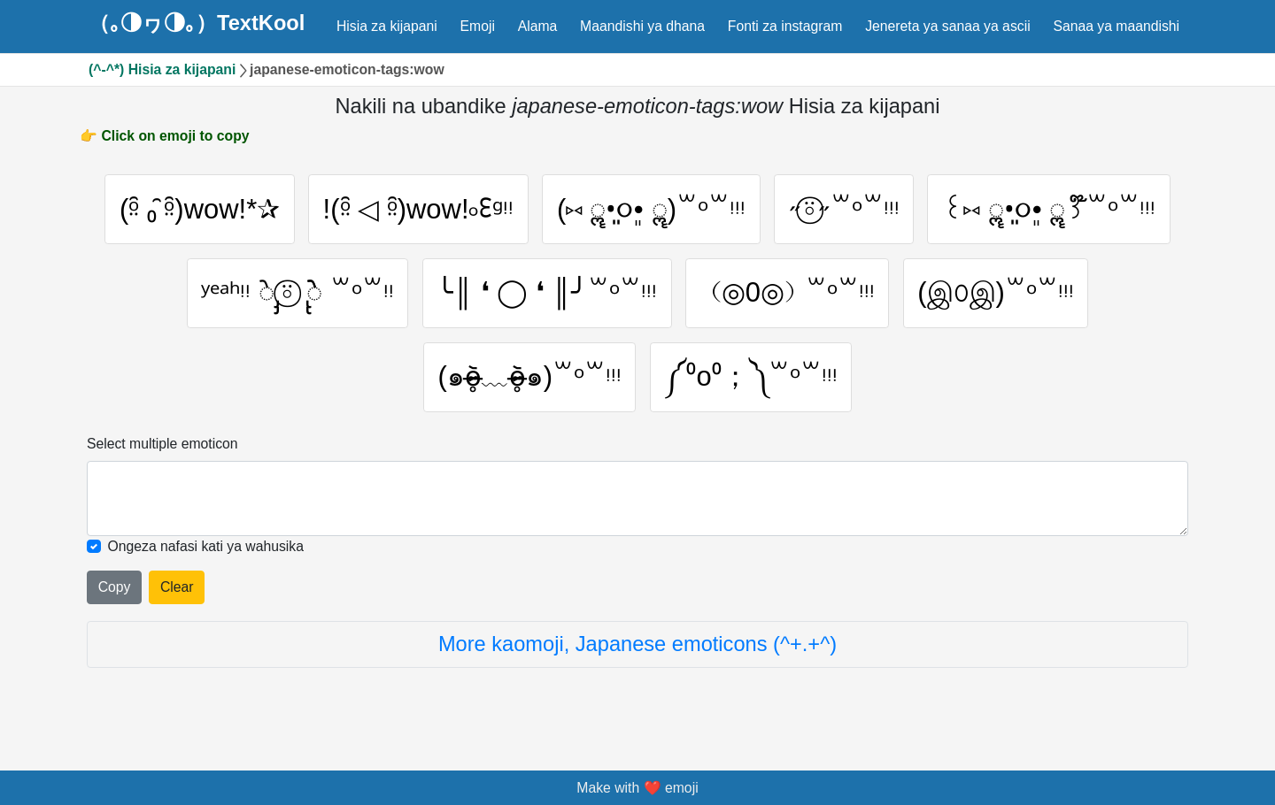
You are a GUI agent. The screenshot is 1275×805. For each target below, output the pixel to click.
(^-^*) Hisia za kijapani (162, 69)
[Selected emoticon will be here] (637, 502)
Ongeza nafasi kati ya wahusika (206, 550)
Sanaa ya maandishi (1116, 26)
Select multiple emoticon (162, 448)
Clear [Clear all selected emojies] (177, 591)
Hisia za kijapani (386, 26)
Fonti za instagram (785, 26)
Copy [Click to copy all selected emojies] (114, 591)
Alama (538, 26)
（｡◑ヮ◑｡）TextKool (197, 23)
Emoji (477, 26)
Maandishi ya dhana (642, 26)
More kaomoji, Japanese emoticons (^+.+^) (637, 648)
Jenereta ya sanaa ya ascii (948, 26)
